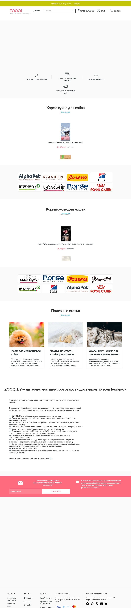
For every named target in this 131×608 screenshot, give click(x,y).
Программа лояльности (11, 599)
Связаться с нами (11, 605)
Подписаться (56, 490)
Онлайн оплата (45, 598)
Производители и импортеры (46, 603)
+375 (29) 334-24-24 (87, 9)
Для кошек (28, 598)
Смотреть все (65, 111)
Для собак (27, 605)
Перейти (77, 2)
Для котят (27, 601)
